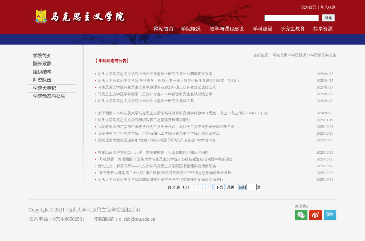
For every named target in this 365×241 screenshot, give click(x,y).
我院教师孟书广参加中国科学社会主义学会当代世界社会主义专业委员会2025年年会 (166, 126)
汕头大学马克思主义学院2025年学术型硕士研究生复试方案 (146, 101)
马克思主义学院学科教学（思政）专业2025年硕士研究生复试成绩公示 (155, 94)
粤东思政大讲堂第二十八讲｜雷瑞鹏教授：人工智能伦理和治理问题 (153, 152)
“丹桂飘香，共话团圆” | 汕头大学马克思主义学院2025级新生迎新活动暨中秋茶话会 (165, 159)
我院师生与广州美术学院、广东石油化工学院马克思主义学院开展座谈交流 (159, 133)
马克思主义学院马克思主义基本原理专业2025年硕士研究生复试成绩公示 (157, 87)
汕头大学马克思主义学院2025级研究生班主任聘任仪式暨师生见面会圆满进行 (160, 179)
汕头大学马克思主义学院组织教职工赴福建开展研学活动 (144, 120)
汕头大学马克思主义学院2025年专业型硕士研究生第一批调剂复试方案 (155, 74)
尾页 (231, 187)
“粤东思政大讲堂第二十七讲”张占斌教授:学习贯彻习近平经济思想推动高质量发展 (164, 173)
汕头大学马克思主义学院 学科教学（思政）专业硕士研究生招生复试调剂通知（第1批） (169, 80)
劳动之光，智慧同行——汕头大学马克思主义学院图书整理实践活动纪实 (157, 166)
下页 (219, 187)
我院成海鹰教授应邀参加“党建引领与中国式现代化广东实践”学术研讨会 (157, 140)
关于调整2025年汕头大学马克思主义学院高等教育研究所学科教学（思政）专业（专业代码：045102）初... (184, 113)
